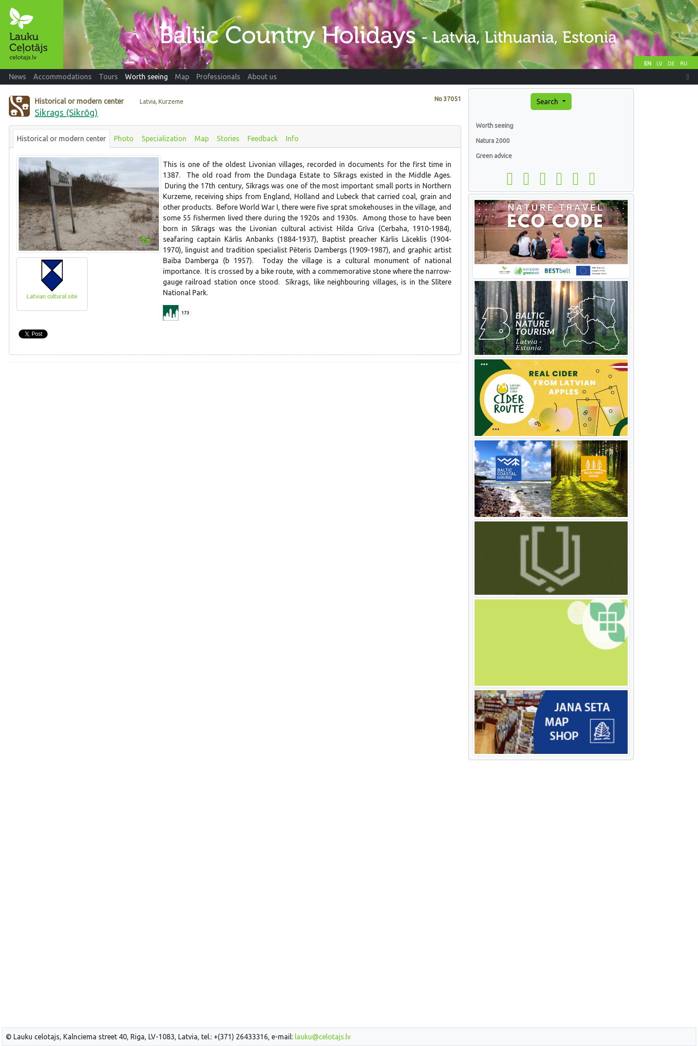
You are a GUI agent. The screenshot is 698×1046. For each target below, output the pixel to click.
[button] (688, 76)
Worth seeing (494, 125)
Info (292, 138)
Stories (228, 138)
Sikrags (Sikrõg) (66, 112)
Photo (124, 138)
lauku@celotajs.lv (323, 1037)
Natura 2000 (493, 140)
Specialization (164, 138)
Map (202, 138)
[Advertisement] (235, 432)
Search (548, 102)
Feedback (263, 138)
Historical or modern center (61, 138)
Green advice (494, 155)
